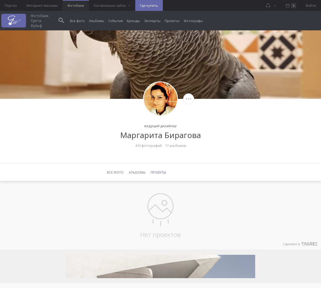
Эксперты (152, 20)
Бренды (133, 20)
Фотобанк (75, 5)
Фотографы (193, 20)
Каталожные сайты (110, 5)
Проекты (172, 20)
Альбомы (96, 20)
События (115, 20)
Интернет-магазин (42, 5)
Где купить (149, 5)
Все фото (77, 20)
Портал (11, 5)
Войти (311, 5)
